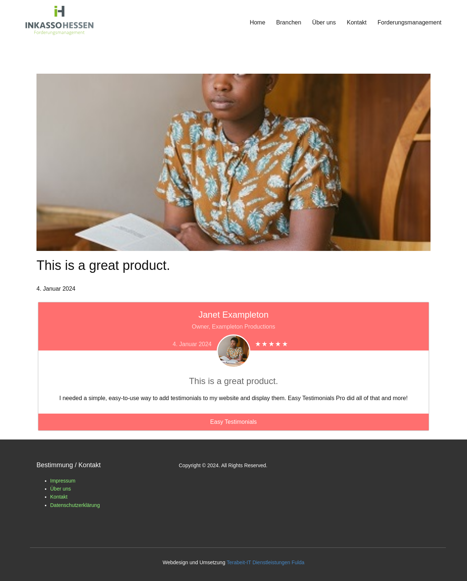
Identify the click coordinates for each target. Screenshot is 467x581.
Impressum (63, 481)
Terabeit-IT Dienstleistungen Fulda (265, 562)
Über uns (324, 22)
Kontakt (357, 22)
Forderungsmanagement (409, 22)
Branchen (288, 22)
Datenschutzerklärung (75, 505)
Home (257, 22)
